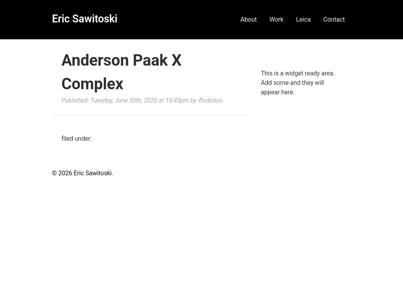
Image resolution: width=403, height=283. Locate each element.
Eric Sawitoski (84, 19)
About (248, 19)
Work (276, 19)
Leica (303, 19)
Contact (334, 19)
